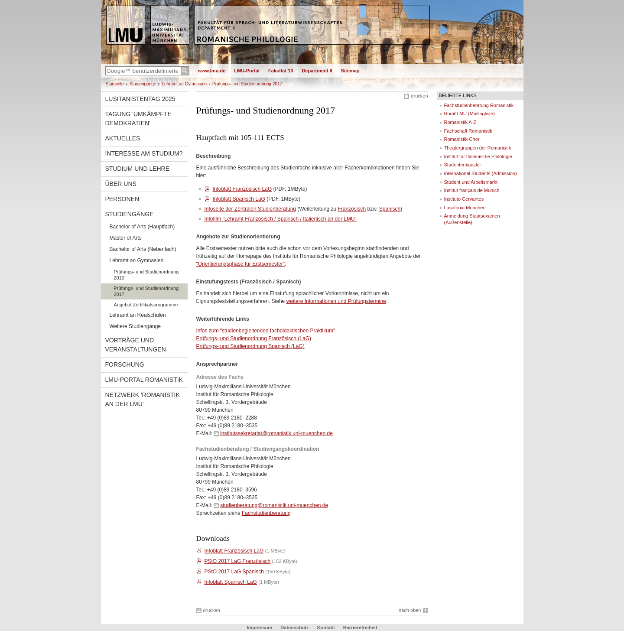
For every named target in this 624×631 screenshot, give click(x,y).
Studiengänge (143, 83)
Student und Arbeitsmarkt (471, 182)
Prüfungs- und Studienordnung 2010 (146, 274)
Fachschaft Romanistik (468, 130)
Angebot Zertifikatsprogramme (146, 304)
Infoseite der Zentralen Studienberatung (250, 209)
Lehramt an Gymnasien (184, 83)
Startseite (115, 83)
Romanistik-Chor (462, 139)
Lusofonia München (465, 207)
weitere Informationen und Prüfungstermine (336, 301)
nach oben (410, 610)
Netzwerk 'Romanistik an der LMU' (142, 399)
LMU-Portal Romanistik (144, 379)
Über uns (120, 183)
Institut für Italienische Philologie (478, 156)
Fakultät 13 (280, 70)
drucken (419, 95)
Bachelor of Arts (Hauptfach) (142, 227)
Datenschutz (294, 627)
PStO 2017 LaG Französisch (238, 561)
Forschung (124, 364)
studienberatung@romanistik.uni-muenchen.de (274, 505)
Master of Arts (126, 238)
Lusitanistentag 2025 (140, 98)
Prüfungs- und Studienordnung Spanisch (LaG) (250, 346)
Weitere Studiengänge (135, 326)
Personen (122, 198)
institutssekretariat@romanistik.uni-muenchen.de (276, 433)
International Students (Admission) (480, 173)
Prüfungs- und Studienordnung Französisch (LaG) (253, 338)
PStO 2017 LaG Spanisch (234, 572)
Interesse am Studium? (144, 153)
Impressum (259, 627)
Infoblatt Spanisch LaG (239, 199)
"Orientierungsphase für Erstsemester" (240, 264)
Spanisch (389, 209)
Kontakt (326, 627)
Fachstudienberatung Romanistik (479, 105)
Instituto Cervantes (464, 199)
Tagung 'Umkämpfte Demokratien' (138, 119)
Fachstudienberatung (266, 513)
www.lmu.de (212, 70)
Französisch (352, 209)
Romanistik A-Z (460, 122)
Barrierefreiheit (360, 627)
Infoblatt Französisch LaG (242, 189)
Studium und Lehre (137, 168)
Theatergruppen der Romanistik (477, 147)
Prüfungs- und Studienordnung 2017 (146, 291)
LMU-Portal (247, 70)
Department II (317, 70)
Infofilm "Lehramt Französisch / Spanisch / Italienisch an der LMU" (281, 219)
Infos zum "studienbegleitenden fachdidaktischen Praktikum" (265, 331)
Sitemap (350, 70)
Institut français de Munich (472, 190)
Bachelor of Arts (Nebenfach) (143, 249)
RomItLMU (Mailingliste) (469, 113)
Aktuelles (122, 138)
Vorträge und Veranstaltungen (135, 345)
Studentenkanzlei (462, 164)
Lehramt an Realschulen (138, 315)
